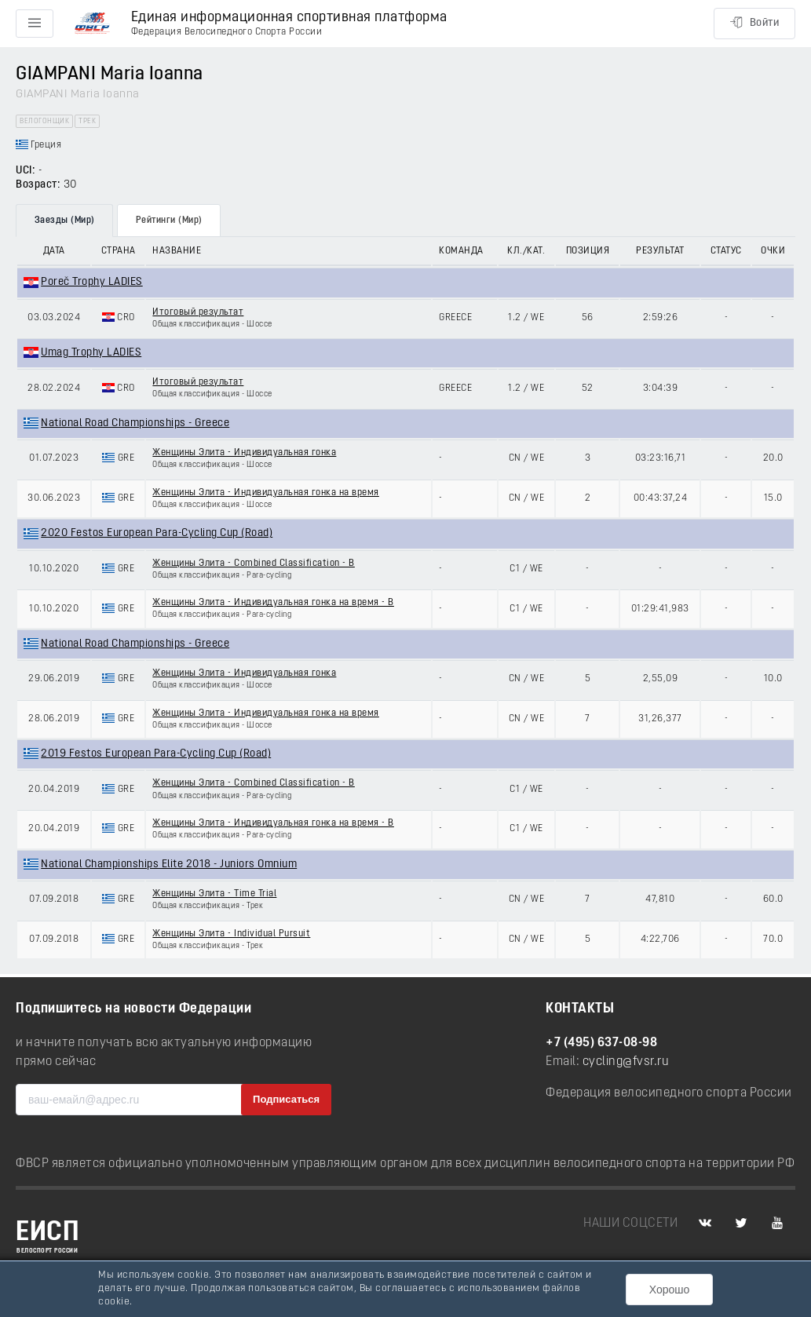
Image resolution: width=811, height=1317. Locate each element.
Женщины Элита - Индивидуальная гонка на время (265, 493)
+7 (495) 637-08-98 (601, 1043)
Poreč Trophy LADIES (92, 282)
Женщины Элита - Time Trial (214, 894)
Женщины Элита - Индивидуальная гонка (244, 453)
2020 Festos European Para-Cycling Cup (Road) (156, 533)
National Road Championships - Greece (135, 423)
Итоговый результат (197, 312)
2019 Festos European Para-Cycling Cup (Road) (156, 754)
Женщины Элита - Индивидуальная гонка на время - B (273, 602)
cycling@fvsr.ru (626, 1062)
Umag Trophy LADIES (91, 353)
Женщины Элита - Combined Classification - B (253, 563)
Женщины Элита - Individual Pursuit (231, 934)
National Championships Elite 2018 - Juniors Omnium (169, 864)
